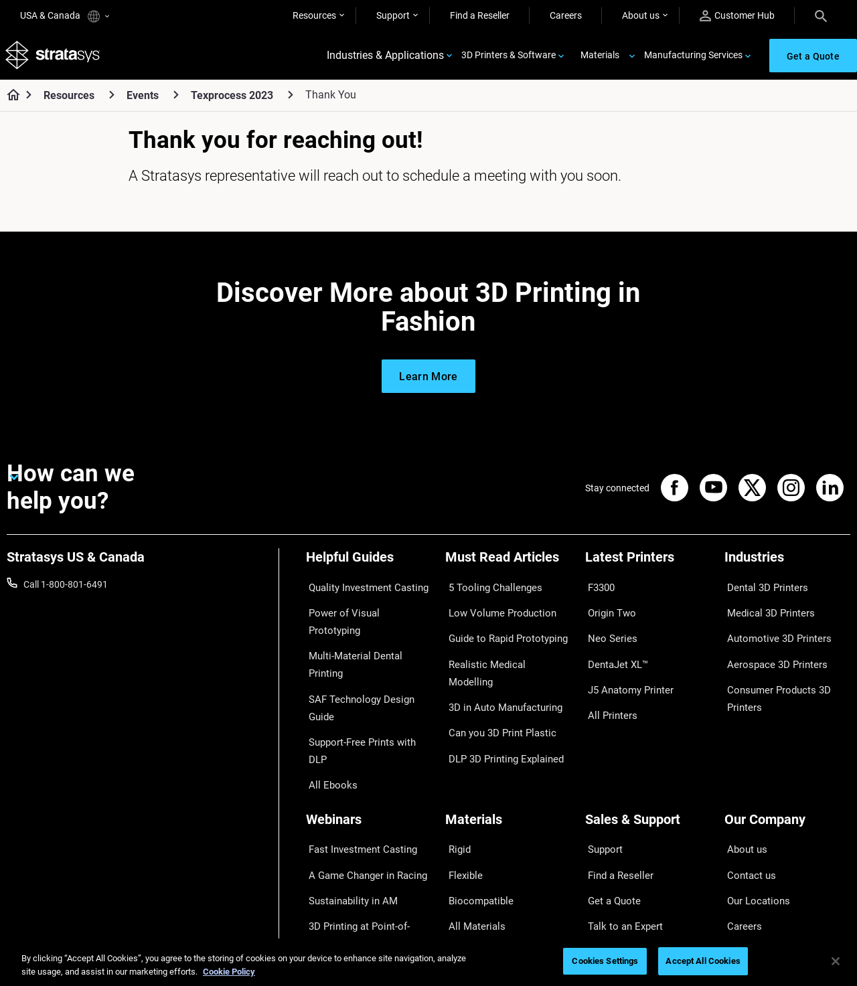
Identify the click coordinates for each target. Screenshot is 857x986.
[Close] (835, 961)
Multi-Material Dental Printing (366, 628)
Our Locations (753, 804)
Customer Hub (737, 15)
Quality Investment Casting (362, 589)
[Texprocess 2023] (290, 99)
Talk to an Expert (619, 824)
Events (143, 100)
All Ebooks (327, 687)
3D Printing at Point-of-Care (363, 824)
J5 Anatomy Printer (625, 667)
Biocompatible (475, 804)
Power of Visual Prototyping (364, 608)
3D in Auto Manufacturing (498, 667)
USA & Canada (64, 16)
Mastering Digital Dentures (361, 843)
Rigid (455, 765)
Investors (743, 883)
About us (640, 15)
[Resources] (112, 99)
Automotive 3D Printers (772, 628)
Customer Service (621, 863)
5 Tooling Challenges (487, 589)
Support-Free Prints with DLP (366, 667)
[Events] (176, 99)
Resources (314, 15)
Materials (599, 57)
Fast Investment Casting (357, 765)
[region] (428, 962)
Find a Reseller (480, 15)
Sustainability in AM (347, 804)
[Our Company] (787, 742)
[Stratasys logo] (54, 58)
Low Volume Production (495, 608)
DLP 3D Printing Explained (499, 707)
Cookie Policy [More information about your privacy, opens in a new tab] (229, 972)
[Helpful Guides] (369, 566)
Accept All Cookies (703, 961)
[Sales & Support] (648, 742)
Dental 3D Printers (761, 589)
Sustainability (752, 863)
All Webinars (331, 863)
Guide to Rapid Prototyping (501, 628)
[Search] (821, 15)
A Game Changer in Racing (361, 784)
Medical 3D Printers (764, 608)
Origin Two (607, 608)
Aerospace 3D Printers (770, 648)
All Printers (607, 687)
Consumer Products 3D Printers (772, 676)
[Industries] (787, 566)
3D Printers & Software (508, 57)
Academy (743, 843)
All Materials (470, 824)
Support (393, 15)
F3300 (598, 589)
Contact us (747, 784)
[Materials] (508, 742)
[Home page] (9, 100)
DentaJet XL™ (614, 648)
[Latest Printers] (648, 566)
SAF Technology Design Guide (367, 648)
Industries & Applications (385, 58)
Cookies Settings (605, 961)
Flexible (460, 784)
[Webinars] (369, 742)
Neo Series (607, 628)
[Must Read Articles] (508, 566)
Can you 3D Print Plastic (495, 687)
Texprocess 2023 (232, 100)
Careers (566, 15)
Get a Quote (610, 804)
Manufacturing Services (693, 57)
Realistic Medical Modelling (500, 648)
